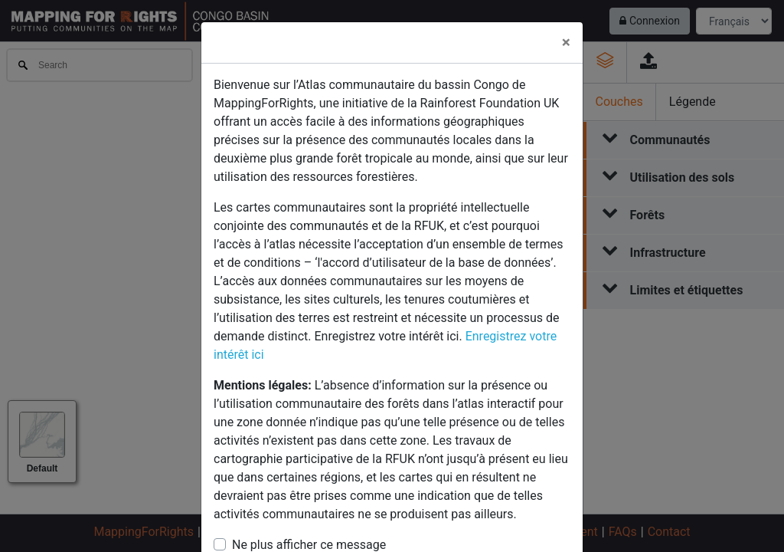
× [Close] (566, 42)
